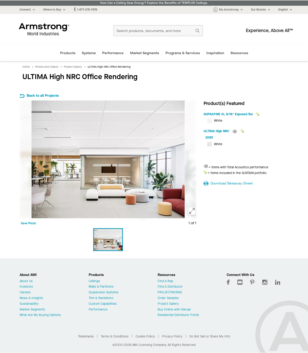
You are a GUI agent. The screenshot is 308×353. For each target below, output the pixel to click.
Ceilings (94, 281)
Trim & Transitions (101, 298)
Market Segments (144, 53)
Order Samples (168, 298)
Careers (25, 292)
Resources (239, 53)
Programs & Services (182, 53)
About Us (26, 281)
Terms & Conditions (114, 336)
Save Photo (28, 223)
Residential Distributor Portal (178, 315)
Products (67, 53)
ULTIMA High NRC (217, 131)
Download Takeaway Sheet (231, 183)
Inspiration (215, 53)
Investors (26, 287)
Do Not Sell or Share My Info (209, 336)
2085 (209, 137)
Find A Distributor (170, 287)
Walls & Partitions (101, 287)
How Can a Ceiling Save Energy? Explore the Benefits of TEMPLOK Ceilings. (154, 3)
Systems (89, 53)
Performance (113, 53)
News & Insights (31, 298)
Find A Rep (165, 281)
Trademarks (86, 336)
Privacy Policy (172, 336)
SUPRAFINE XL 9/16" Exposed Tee (229, 114)
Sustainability (29, 304)
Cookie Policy (145, 336)
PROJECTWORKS (170, 292)
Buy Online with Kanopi (174, 310)
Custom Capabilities (103, 304)
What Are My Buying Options (40, 315)
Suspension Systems (103, 292)
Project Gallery (168, 304)
